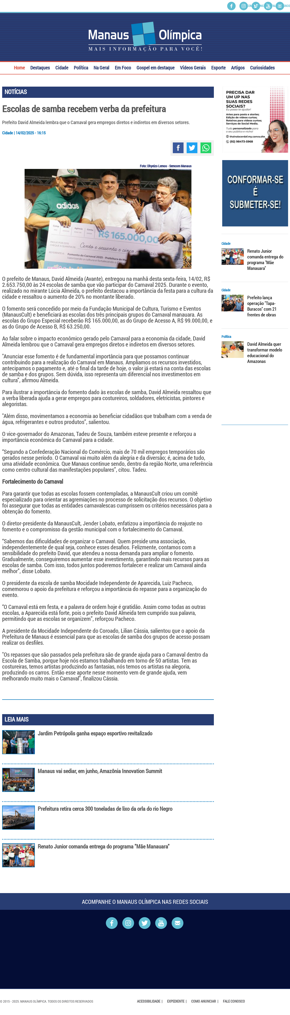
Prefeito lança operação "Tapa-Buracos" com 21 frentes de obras (262, 306)
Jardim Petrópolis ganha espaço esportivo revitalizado (95, 733)
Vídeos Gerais (193, 67)
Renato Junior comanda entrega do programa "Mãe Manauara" (103, 846)
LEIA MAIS (16, 719)
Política (81, 67)
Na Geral (101, 67)
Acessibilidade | (150, 1001)
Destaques (40, 67)
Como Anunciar (257, 6)
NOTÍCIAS (16, 92)
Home (19, 67)
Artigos (238, 67)
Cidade (61, 67)
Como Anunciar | (205, 1001)
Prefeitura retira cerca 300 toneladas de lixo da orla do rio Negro (105, 809)
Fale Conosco (280, 6)
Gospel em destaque (155, 67)
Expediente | (177, 1001)
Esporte (218, 67)
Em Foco (123, 67)
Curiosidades (262, 67)
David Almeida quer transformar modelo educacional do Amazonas (264, 352)
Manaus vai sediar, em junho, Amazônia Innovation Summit (100, 771)
